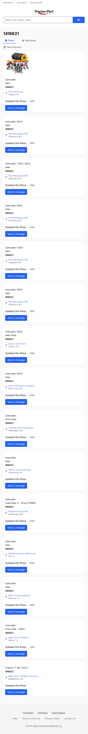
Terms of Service (31, 718)
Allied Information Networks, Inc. (47, 726)
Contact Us (70, 718)
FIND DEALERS (36, 3)
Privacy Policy (52, 718)
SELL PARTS (22, 3)
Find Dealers (58, 713)
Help (14, 718)
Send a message (16, 108)
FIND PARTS (8, 3)
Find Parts (28, 713)
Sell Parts (43, 713)
